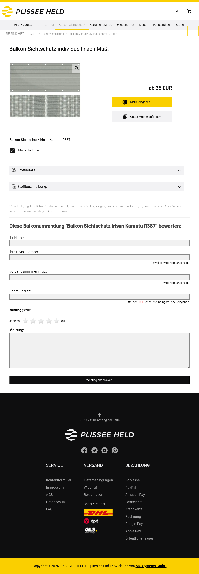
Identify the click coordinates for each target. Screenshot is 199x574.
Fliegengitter (125, 25)
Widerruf (90, 487)
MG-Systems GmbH (151, 566)
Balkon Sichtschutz (72, 26)
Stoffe (180, 25)
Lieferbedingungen (98, 480)
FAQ (49, 509)
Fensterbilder (162, 25)
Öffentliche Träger (139, 538)
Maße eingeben (140, 102)
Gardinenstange (101, 25)
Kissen (143, 25)
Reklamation (93, 495)
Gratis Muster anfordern (142, 116)
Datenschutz (56, 502)
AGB (49, 495)
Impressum (55, 487)
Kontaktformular (58, 480)
